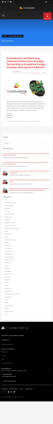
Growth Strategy (8, 257)
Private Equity (8, 291)
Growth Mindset (8, 254)
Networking (7, 280)
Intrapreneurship (9, 260)
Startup (6, 302)
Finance (6, 237)
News (5, 282)
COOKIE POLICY (29, 389)
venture (29, 121)
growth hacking (8, 251)
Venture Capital (37, 73)
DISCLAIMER (4, 389)
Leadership (7, 268)
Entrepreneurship (9, 225)
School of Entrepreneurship (11, 294)
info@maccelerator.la (10, 376)
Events (6, 231)
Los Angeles (7, 271)
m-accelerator (16, 71)
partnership (22, 121)
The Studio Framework (7, 344)
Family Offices (8, 234)
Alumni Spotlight (8, 205)
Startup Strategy (8, 305)
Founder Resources (9, 240)
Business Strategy (9, 214)
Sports (6, 300)
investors (15, 121)
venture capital (36, 121)
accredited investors (9, 202)
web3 (5, 314)
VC (26, 121)
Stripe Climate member (8, 381)
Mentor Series (8, 274)
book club (7, 211)
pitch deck (7, 288)
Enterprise (7, 220)
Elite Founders (8, 217)
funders (10, 121)
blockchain (7, 208)
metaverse (7, 277)
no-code (6, 285)
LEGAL (21, 389)
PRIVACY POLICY (14, 389)
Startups (6, 308)
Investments (7, 262)
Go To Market (8, 248)
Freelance (7, 242)
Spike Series (7, 297)
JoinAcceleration (47, 17)
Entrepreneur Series (9, 222)
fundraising (7, 245)
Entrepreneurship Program (11, 228)
